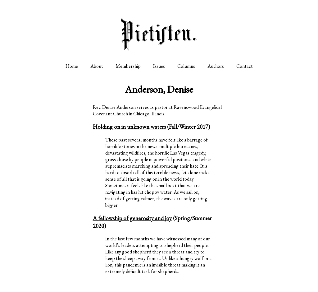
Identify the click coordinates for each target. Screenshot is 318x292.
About (96, 66)
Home (72, 66)
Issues (159, 66)
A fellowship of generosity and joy (132, 218)
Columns (186, 66)
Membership (128, 66)
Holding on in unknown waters (129, 127)
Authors (215, 66)
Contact (244, 66)
